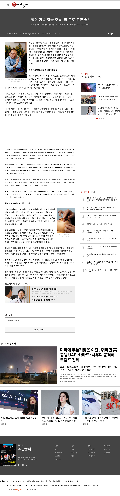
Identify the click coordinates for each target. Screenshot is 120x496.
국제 (72, 449)
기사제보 (107, 446)
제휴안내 (30, 481)
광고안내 (107, 453)
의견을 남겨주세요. (13, 321)
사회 (56, 449)
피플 (72, 456)
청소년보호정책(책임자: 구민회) (69, 481)
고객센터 (37, 481)
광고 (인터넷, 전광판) (19, 481)
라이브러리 (91, 453)
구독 (25, 284)
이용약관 (43, 481)
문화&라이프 (59, 453)
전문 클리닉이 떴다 (13, 283)
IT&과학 (74, 453)
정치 (56, 446)
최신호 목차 (92, 449)
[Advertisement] (35, 131)
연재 (89, 446)
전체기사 (58, 459)
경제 (72, 446)
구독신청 (107, 449)
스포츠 (57, 456)
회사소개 (9, 481)
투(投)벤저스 (87, 76)
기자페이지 (91, 456)
